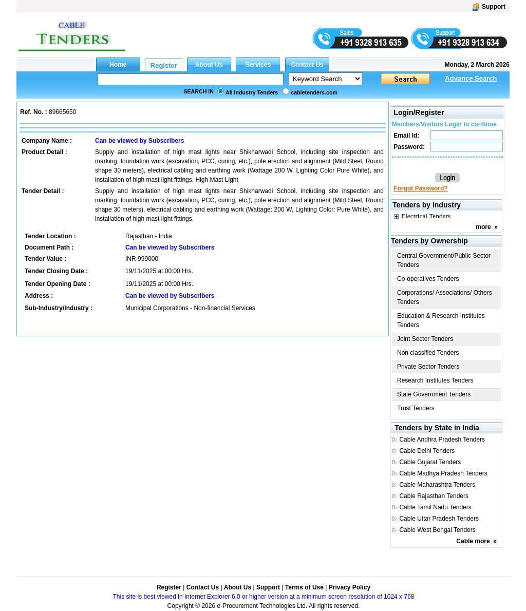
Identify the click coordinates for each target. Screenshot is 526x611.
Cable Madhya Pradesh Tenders (443, 473)
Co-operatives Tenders (428, 278)
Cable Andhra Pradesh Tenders (442, 439)
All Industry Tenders (252, 92)
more (483, 227)
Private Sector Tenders (428, 366)
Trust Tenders (416, 408)
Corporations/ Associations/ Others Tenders (444, 297)
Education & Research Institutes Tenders (441, 320)
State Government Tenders (434, 394)
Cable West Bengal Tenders (437, 529)
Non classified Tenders (428, 352)
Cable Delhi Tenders (427, 450)
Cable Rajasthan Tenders (433, 496)
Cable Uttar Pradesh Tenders (439, 518)
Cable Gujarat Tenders (430, 462)
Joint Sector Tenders (425, 338)
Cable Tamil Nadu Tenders (435, 507)
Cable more (473, 541)
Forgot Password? (420, 188)
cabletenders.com (314, 92)
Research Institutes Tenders (435, 380)
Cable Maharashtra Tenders (437, 484)
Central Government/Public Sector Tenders (444, 260)
